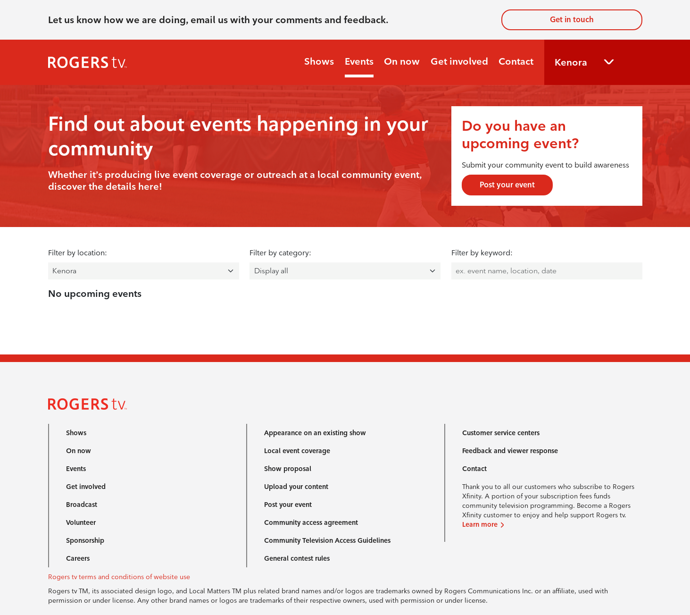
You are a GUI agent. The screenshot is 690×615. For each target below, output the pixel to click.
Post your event (507, 184)
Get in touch (572, 19)
